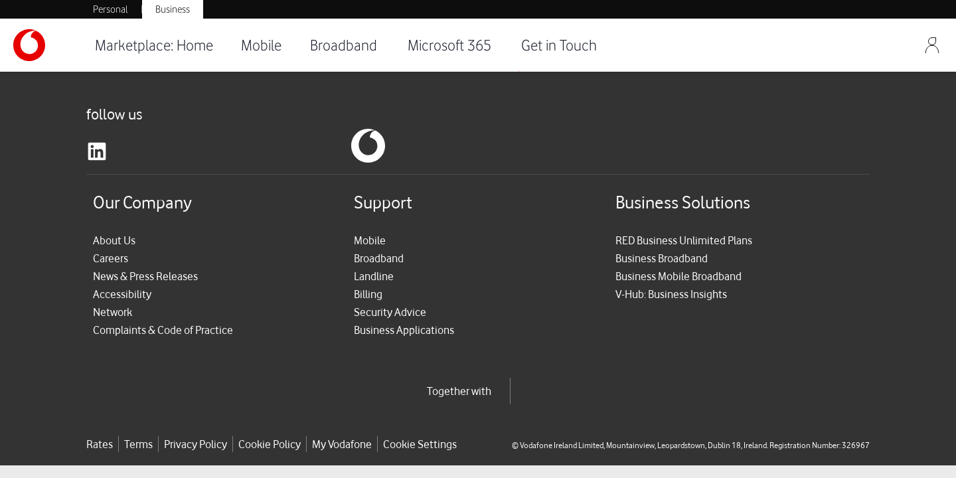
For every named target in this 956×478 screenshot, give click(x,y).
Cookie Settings (420, 444)
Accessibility (122, 294)
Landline (374, 276)
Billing (368, 294)
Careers (110, 258)
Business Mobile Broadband (678, 276)
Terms (138, 444)
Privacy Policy (195, 444)
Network (112, 312)
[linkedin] (97, 151)
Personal (110, 9)
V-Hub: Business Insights (671, 294)
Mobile (261, 45)
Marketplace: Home (154, 45)
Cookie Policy (269, 444)
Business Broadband (661, 258)
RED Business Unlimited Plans (683, 240)
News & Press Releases (145, 276)
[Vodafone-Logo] (46, 45)
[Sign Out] (932, 45)
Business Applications (404, 330)
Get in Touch (559, 45)
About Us (114, 240)
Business (172, 9)
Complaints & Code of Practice (163, 330)
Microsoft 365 (449, 45)
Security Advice (390, 312)
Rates (99, 444)
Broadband (343, 45)
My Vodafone (342, 444)
